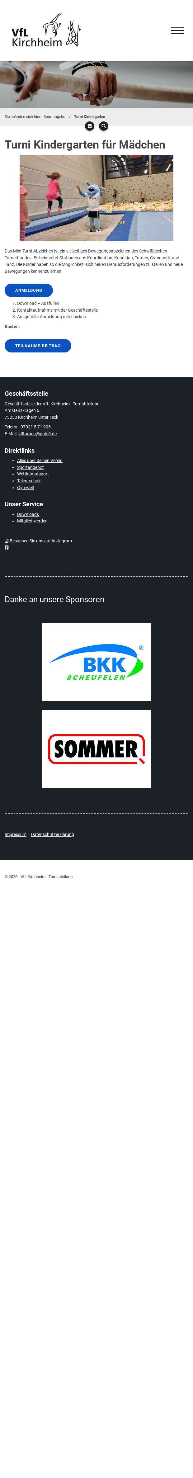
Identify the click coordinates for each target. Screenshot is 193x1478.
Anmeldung (28, 290)
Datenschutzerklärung (52, 834)
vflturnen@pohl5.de (37, 434)
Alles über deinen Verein (40, 460)
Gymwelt (25, 487)
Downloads (28, 514)
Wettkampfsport (33, 474)
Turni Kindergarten (89, 117)
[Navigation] (177, 30)
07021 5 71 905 (36, 427)
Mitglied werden (32, 521)
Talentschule (29, 481)
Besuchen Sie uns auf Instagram (41, 541)
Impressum (15, 834)
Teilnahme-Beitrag (38, 345)
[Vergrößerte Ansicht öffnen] (96, 198)
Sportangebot (55, 117)
